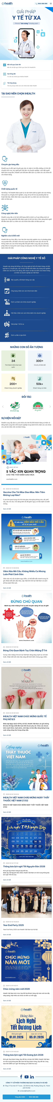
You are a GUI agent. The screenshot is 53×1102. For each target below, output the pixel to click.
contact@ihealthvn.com (27, 1091)
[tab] (26, 58)
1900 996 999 (33, 1097)
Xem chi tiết (7, 509)
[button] (51, 3)
